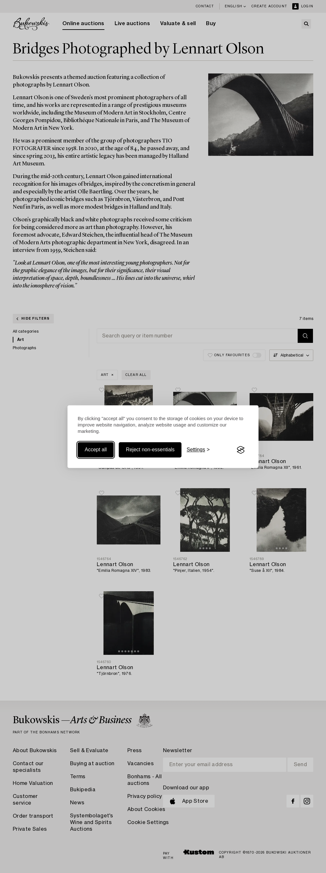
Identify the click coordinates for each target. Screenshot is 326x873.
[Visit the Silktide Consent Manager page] (240, 450)
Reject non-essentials (150, 450)
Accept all (96, 450)
